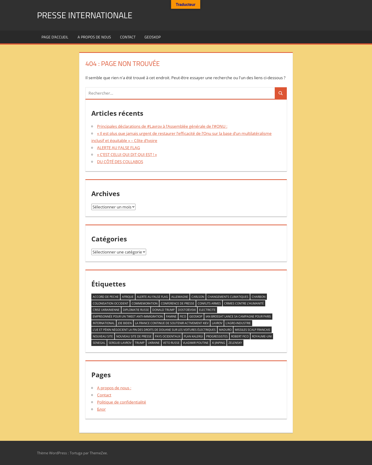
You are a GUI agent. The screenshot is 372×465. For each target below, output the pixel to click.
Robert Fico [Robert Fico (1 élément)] (240, 336)
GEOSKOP (152, 37)
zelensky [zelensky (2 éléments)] (235, 343)
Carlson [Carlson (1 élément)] (197, 297)
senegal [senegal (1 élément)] (99, 343)
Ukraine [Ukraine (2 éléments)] (154, 343)
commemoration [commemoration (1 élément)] (145, 303)
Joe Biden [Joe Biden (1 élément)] (125, 323)
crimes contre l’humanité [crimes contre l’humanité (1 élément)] (244, 303)
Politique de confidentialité (121, 402)
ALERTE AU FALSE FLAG (118, 147)
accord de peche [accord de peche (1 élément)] (106, 297)
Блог (101, 409)
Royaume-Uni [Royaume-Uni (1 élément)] (262, 336)
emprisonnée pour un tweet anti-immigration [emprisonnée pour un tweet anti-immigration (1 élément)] (128, 316)
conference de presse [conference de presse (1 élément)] (177, 303)
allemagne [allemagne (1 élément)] (179, 297)
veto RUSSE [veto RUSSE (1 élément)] (171, 343)
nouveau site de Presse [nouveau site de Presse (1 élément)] (134, 336)
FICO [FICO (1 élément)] (183, 316)
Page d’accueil (55, 37)
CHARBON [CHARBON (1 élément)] (258, 297)
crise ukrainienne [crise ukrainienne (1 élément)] (106, 310)
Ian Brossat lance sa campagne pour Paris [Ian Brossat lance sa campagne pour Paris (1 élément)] (238, 316)
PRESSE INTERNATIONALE (84, 15)
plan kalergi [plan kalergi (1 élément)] (193, 336)
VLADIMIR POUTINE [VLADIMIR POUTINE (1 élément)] (196, 343)
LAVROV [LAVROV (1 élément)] (217, 323)
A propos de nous (94, 37)
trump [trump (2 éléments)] (139, 343)
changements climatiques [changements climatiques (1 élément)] (228, 297)
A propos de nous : (114, 388)
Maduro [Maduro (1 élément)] (225, 330)
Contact (127, 37)
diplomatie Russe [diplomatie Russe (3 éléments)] (136, 310)
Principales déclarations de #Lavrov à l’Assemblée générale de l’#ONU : (162, 126)
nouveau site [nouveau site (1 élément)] (103, 336)
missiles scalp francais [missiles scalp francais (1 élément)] (252, 330)
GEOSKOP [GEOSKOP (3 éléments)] (195, 316)
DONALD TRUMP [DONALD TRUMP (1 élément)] (163, 310)
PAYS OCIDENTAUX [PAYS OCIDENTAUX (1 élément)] (168, 336)
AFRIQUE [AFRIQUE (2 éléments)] (128, 297)
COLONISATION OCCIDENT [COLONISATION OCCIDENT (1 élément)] (110, 303)
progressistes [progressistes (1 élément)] (217, 336)
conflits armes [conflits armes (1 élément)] (209, 303)
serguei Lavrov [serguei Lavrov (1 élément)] (120, 343)
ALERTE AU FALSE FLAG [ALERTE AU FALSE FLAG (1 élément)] (152, 297)
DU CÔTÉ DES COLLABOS (120, 161)
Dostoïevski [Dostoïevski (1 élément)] (187, 310)
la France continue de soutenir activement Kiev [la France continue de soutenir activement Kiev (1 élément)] (172, 323)
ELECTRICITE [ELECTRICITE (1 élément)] (207, 310)
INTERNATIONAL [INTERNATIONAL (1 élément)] (104, 323)
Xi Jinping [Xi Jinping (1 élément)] (218, 343)
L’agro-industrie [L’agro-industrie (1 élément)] (238, 323)
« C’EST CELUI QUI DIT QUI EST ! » (127, 154)
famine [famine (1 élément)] (171, 316)
